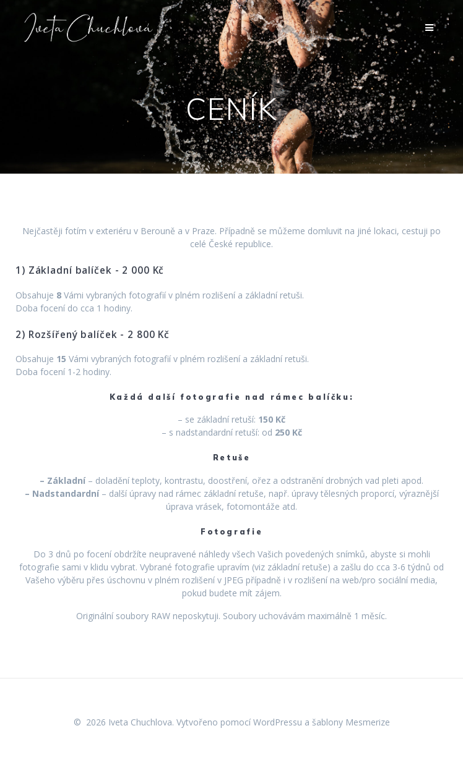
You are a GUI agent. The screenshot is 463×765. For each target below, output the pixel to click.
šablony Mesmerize (351, 722)
